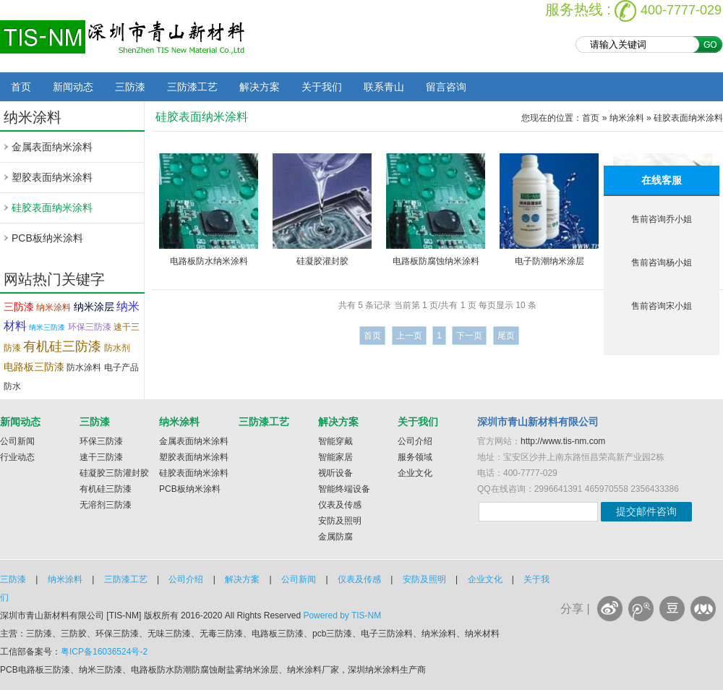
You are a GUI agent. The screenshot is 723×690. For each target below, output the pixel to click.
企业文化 (415, 473)
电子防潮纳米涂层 (549, 261)
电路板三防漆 (34, 366)
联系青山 (384, 87)
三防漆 (130, 87)
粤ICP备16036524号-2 (104, 652)
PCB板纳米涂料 (47, 238)
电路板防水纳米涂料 (209, 261)
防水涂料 (84, 367)
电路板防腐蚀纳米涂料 (436, 261)
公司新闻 (17, 441)
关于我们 (321, 87)
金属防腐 (335, 537)
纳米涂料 (53, 307)
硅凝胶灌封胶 (322, 261)
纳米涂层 (94, 306)
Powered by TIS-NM (342, 615)
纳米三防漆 (47, 327)
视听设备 (335, 473)
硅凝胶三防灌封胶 (114, 473)
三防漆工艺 (192, 87)
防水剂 (117, 348)
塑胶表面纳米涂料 (52, 177)
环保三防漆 (89, 327)
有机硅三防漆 (62, 346)
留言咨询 (446, 87)
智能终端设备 (344, 489)
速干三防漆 (101, 457)
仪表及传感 (340, 505)
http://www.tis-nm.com (563, 441)
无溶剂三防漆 (106, 505)
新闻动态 (73, 87)
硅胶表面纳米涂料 (52, 207)
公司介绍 (415, 441)
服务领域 (415, 457)
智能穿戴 (335, 441)
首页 (21, 87)
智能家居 (335, 457)
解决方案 (259, 87)
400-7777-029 (681, 10)
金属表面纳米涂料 (52, 147)
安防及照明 (340, 521)
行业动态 (17, 457)
